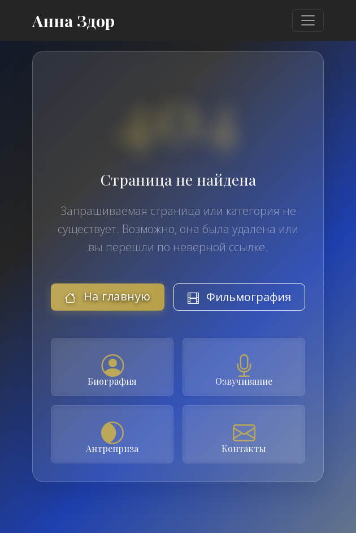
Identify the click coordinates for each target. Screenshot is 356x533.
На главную (107, 296)
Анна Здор (73, 20)
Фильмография (239, 296)
